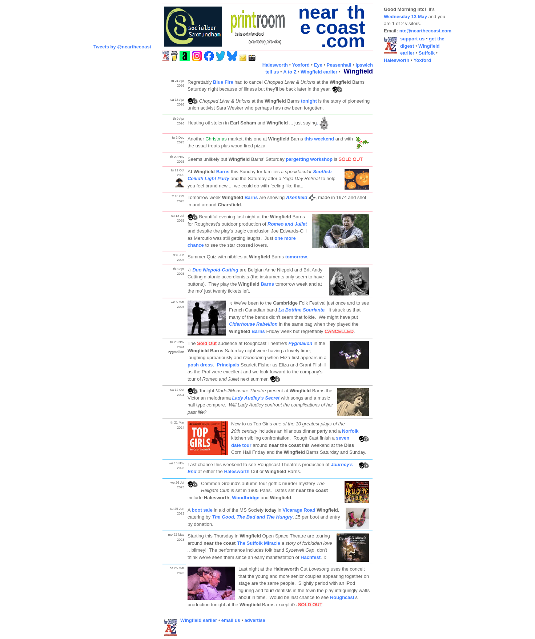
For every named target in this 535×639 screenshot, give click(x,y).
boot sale (202, 510)
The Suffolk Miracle (258, 543)
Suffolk (427, 53)
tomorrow (296, 256)
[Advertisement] (413, 178)
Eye (318, 65)
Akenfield (296, 197)
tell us (272, 72)
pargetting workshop (309, 159)
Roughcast (342, 597)
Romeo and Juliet (287, 224)
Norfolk (350, 431)
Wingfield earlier (319, 72)
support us (412, 38)
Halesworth (275, 65)
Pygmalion (301, 343)
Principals (228, 365)
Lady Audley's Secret (256, 398)
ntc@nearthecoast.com (425, 30)
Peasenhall (339, 65)
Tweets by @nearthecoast (122, 46)
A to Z (289, 72)
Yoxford (301, 65)
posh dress (200, 365)
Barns (223, 171)
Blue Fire (223, 82)
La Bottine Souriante (301, 310)
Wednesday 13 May (405, 16)
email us (230, 620)
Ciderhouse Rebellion (253, 324)
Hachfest (311, 557)
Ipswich (364, 65)
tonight (309, 101)
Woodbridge (246, 497)
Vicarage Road (299, 510)
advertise (255, 620)
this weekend (319, 139)
